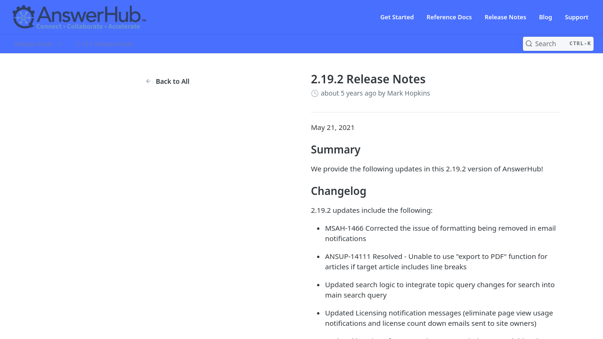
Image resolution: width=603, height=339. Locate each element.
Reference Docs (449, 17)
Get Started (397, 17)
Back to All (167, 81)
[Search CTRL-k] (558, 44)
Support (576, 17)
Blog (545, 17)
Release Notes (505, 17)
